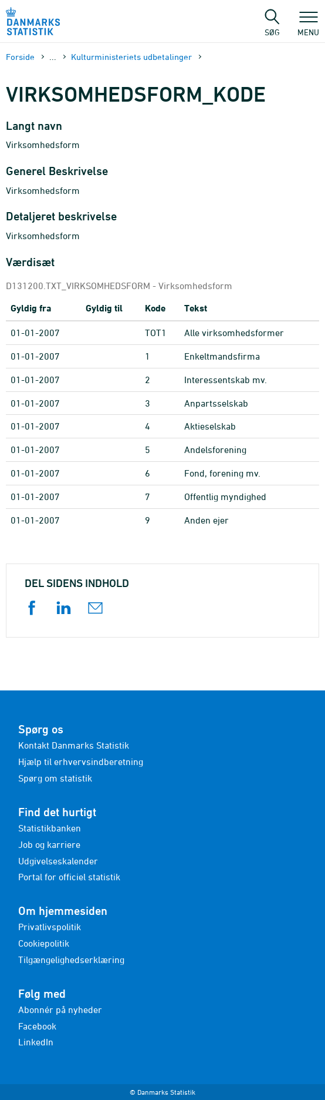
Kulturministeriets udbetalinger (131, 57)
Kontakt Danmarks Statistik (73, 745)
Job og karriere (49, 844)
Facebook (37, 1026)
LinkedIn (35, 1042)
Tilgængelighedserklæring (71, 959)
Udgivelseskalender (58, 861)
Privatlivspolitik (49, 926)
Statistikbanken (49, 828)
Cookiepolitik (43, 943)
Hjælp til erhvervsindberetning (80, 761)
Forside (20, 57)
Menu (308, 26)
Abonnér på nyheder (60, 1009)
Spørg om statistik (55, 778)
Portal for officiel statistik (69, 876)
